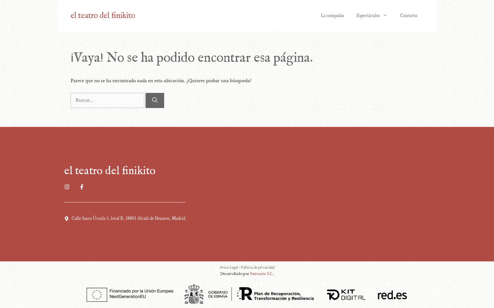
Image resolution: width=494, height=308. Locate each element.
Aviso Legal (229, 267)
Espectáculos (375, 15)
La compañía (332, 16)
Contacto (408, 16)
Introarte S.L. (262, 274)
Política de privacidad (257, 267)
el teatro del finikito (103, 16)
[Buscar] (155, 100)
